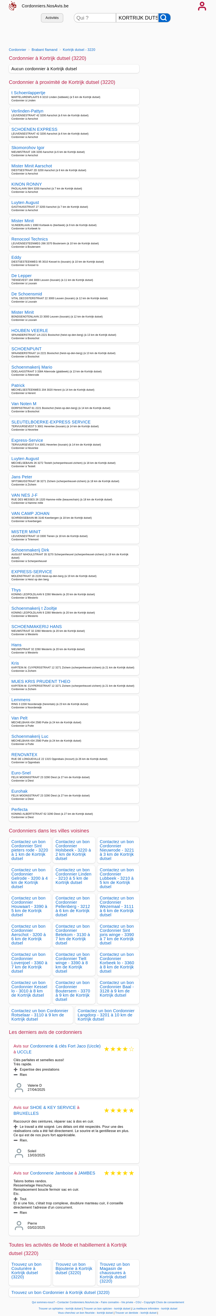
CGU (139, 1302)
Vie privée (127, 1302)
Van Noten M (23, 403)
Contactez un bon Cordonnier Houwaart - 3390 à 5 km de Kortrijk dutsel (29, 906)
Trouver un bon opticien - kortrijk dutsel (107, 1308)
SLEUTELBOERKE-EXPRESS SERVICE (51, 422)
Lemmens (20, 699)
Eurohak (19, 791)
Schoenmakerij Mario (31, 367)
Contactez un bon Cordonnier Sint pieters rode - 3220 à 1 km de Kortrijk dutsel (29, 850)
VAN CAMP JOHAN (30, 513)
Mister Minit (22, 220)
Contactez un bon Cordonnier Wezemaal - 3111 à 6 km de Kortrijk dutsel (117, 906)
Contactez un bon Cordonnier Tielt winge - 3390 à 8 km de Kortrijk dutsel (72, 962)
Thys (16, 590)
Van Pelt (19, 718)
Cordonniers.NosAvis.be (45, 6)
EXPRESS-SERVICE (31, 571)
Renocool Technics (29, 239)
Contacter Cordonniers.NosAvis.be (78, 1302)
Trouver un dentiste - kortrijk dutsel (136, 1312)
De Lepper (21, 275)
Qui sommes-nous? (43, 1302)
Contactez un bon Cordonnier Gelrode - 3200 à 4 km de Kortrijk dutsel (29, 878)
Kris (15, 663)
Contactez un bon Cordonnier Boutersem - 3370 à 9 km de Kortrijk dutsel (72, 991)
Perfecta (19, 809)
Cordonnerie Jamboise (51, 1173)
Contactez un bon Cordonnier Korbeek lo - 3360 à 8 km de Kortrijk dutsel (117, 962)
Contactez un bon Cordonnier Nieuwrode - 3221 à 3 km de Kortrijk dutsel (117, 850)
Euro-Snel (21, 773)
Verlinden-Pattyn (27, 111)
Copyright (149, 1302)
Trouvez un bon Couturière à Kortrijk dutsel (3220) (26, 1270)
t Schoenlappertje (28, 92)
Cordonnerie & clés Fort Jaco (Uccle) (65, 1046)
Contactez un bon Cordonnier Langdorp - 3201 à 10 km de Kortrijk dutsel (106, 1014)
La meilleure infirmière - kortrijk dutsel (154, 1308)
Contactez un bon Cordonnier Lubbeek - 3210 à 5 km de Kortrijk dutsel (117, 878)
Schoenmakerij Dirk (30, 550)
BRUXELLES (26, 1113)
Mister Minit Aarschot (31, 166)
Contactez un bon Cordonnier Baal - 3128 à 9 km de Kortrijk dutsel (117, 988)
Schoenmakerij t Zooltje (34, 608)
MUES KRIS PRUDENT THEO (40, 681)
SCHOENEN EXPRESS (34, 129)
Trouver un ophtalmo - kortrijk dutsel (60, 1308)
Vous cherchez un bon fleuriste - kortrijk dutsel (85, 1312)
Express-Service (27, 440)
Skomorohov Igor (28, 147)
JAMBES (86, 1173)
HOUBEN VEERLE (29, 330)
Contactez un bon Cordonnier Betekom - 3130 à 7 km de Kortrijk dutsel (72, 934)
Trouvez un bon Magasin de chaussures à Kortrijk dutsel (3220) (115, 1272)
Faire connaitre (110, 1302)
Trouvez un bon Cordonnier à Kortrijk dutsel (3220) (60, 1292)
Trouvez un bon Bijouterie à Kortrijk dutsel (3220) (73, 1268)
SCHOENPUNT (26, 348)
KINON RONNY (26, 184)
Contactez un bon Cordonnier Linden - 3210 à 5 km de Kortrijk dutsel (73, 876)
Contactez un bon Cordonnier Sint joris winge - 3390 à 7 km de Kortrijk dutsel (117, 934)
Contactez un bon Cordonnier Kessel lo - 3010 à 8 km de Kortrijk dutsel (29, 988)
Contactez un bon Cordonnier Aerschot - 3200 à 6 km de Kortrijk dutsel (28, 934)
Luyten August (25, 202)
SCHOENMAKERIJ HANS (36, 626)
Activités (52, 18)
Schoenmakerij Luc (30, 736)
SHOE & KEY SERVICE (53, 1107)
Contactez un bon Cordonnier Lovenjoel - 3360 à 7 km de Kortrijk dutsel (29, 962)
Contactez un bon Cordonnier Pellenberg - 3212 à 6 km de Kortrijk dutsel (72, 906)
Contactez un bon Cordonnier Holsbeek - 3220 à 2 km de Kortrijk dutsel (73, 850)
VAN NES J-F (24, 495)
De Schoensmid (26, 294)
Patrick (18, 385)
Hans (16, 645)
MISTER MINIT (26, 531)
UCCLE (24, 1052)
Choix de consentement (170, 1302)
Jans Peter (21, 477)
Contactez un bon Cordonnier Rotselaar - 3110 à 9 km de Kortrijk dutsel (39, 1014)
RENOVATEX (24, 754)
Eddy (16, 257)
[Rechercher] (164, 17)
